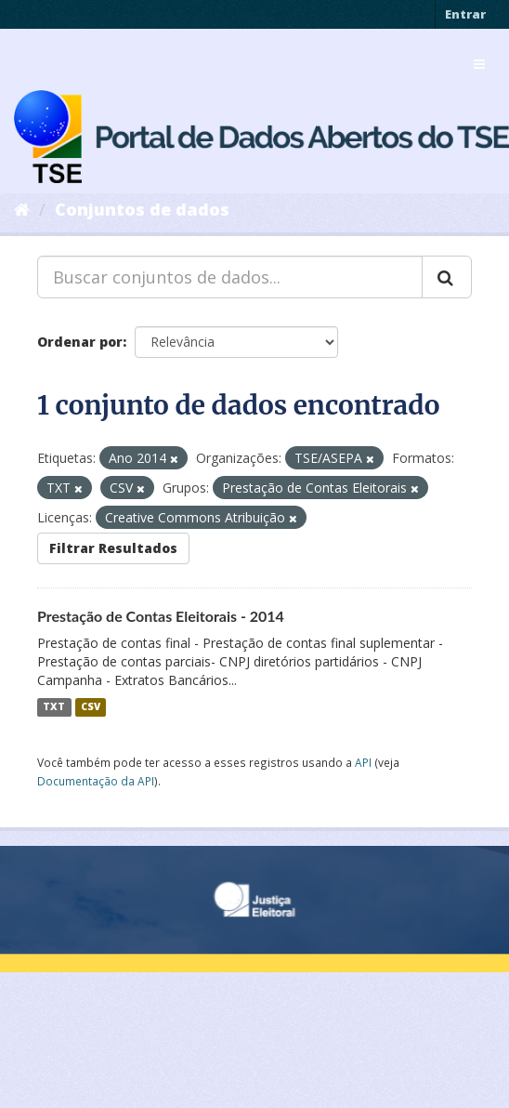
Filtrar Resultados (113, 548)
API (363, 762)
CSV (90, 707)
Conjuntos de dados (142, 209)
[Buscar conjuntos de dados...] (230, 277)
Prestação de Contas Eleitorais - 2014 (160, 616)
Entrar (465, 14)
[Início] (22, 209)
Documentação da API (95, 780)
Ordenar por (80, 341)
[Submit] (447, 277)
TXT (54, 707)
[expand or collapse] (479, 64)
